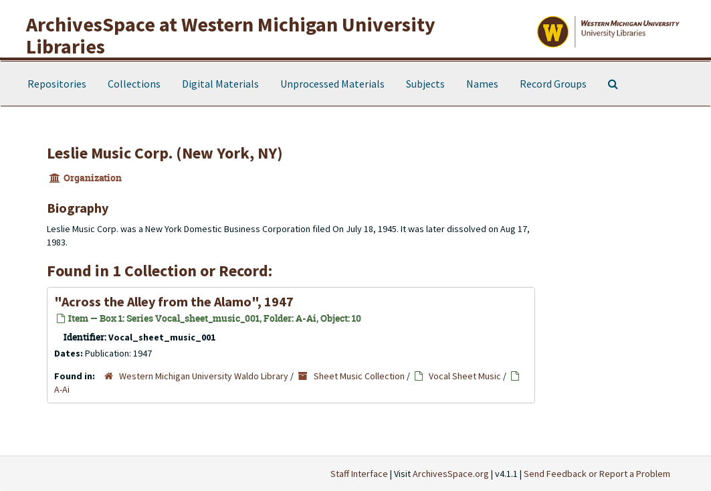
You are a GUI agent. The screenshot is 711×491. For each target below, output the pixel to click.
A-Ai (62, 389)
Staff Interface (359, 474)
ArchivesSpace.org (451, 474)
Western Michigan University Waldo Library (203, 376)
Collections (134, 83)
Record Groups (553, 83)
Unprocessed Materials (332, 83)
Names (482, 83)
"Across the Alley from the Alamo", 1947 (174, 301)
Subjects (425, 83)
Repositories (56, 83)
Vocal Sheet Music (465, 376)
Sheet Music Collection (359, 376)
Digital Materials (220, 83)
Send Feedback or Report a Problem (597, 474)
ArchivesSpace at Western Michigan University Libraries (230, 35)
